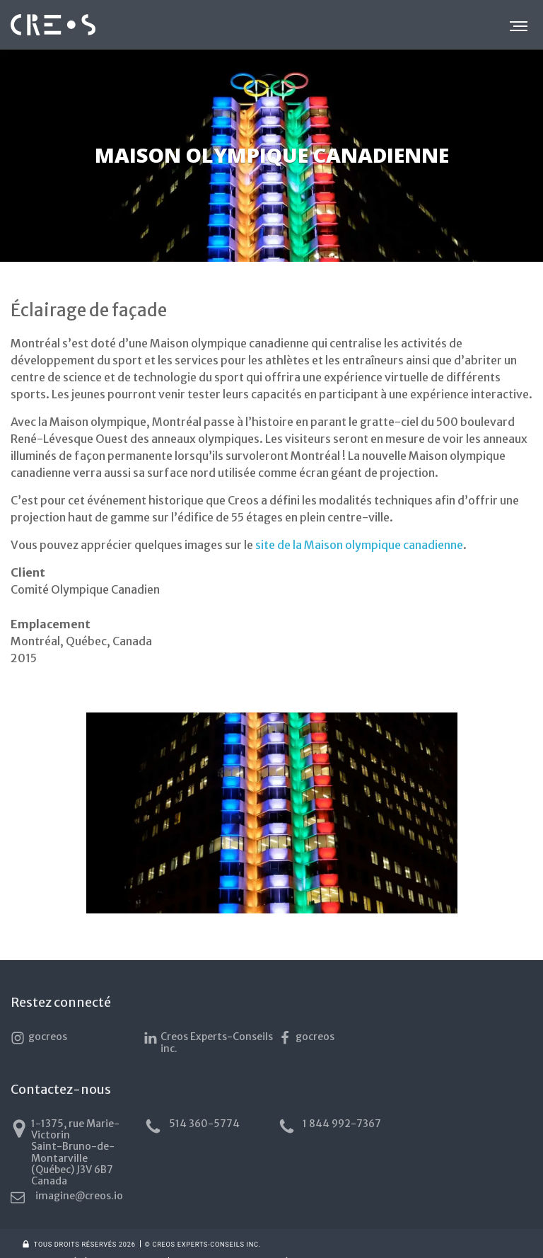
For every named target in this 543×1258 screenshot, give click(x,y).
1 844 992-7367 (323, 1127)
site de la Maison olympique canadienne (359, 545)
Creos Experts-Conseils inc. (205, 1042)
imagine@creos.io (458, 1125)
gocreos (39, 1038)
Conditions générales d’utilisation (92, 1244)
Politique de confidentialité (231, 1244)
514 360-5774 (189, 1127)
